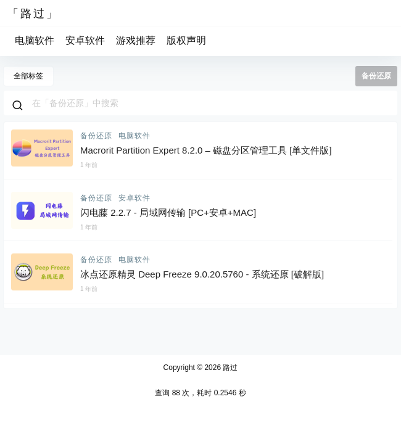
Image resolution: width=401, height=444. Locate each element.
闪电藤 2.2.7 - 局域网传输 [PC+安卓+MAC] (168, 212)
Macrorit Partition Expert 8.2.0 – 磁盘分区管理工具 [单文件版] (206, 150)
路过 (229, 367)
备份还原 (96, 135)
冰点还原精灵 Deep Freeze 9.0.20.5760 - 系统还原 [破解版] (202, 274)
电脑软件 (34, 40)
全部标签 (28, 76)
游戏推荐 (135, 40)
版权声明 (186, 40)
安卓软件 (85, 40)
